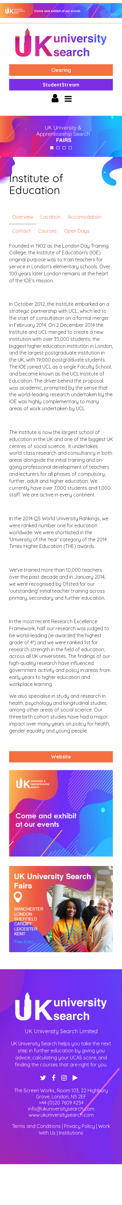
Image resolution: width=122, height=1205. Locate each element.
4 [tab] (70, 147)
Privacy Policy (79, 1126)
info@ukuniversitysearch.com (61, 1109)
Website (61, 757)
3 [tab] (64, 147)
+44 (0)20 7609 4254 (61, 1103)
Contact (21, 231)
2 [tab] (57, 147)
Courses (47, 231)
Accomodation (84, 217)
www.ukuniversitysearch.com (61, 1115)
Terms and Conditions (36, 1126)
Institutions (71, 1133)
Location (50, 217)
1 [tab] (51, 147)
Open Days (76, 231)
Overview (22, 217)
